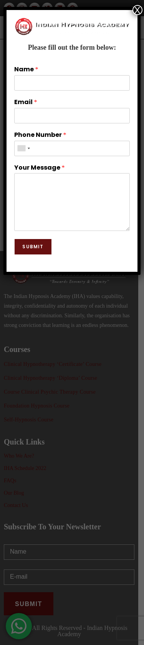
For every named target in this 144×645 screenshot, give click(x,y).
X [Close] (137, 10)
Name (26, 70)
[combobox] (23, 148)
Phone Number (40, 135)
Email (25, 102)
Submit (32, 246)
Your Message (39, 168)
